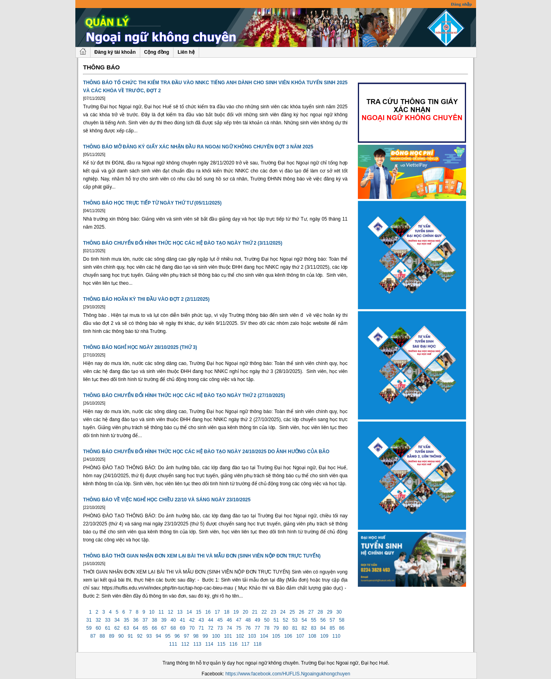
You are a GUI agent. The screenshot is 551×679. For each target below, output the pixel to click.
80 (285, 628)
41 (183, 620)
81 (295, 628)
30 (339, 612)
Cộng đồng (157, 52)
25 (292, 612)
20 (245, 612)
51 (276, 620)
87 (93, 636)
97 (186, 636)
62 (117, 628)
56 (323, 620)
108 (312, 636)
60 (98, 628)
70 (192, 628)
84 (323, 628)
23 (273, 612)
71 (201, 628)
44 (211, 620)
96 (177, 636)
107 (300, 636)
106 (288, 636)
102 (240, 636)
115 (221, 644)
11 (161, 612)
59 (89, 628)
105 (276, 636)
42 (192, 620)
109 (324, 636)
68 (173, 628)
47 (239, 620)
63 (126, 628)
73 (220, 628)
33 (108, 620)
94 (158, 636)
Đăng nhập (461, 4)
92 (140, 636)
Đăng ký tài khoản (115, 52)
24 (283, 612)
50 (267, 620)
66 (154, 628)
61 (108, 628)
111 (173, 644)
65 (145, 628)
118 (257, 644)
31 (89, 620)
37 (145, 620)
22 (264, 612)
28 (320, 612)
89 (112, 636)
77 (257, 628)
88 (102, 636)
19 (236, 612)
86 (342, 628)
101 (228, 636)
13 (180, 612)
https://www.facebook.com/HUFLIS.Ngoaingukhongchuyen (287, 674)
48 (248, 620)
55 (314, 620)
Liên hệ (186, 52)
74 (229, 628)
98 (196, 636)
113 (197, 644)
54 (304, 620)
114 (209, 644)
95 (168, 636)
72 (211, 628)
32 (98, 620)
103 (252, 636)
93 (149, 636)
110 (336, 636)
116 (233, 644)
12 (171, 612)
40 (173, 620)
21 (255, 612)
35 (126, 620)
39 (164, 620)
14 (189, 612)
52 (285, 620)
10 (152, 612)
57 (332, 620)
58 (342, 620)
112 (185, 644)
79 (276, 628)
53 (295, 620)
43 (201, 620)
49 (257, 620)
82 (304, 628)
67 (164, 628)
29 (330, 612)
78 (267, 628)
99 (205, 636)
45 (220, 620)
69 (183, 628)
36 (136, 620)
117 (245, 644)
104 (264, 636)
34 (117, 620)
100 (216, 636)
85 (332, 628)
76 (248, 628)
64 (136, 628)
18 (227, 612)
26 (302, 612)
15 (199, 612)
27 (311, 612)
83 (314, 628)
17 (217, 612)
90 (121, 636)
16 (208, 612)
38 (154, 620)
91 (130, 636)
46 (229, 620)
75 (239, 628)
